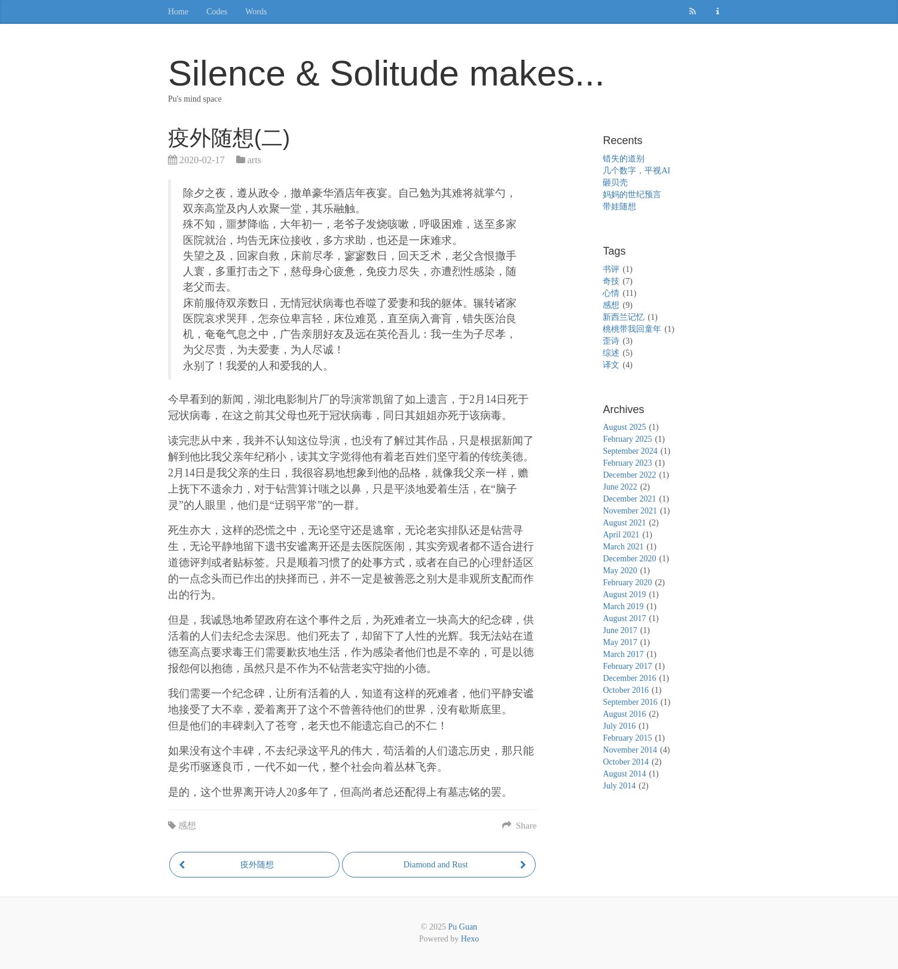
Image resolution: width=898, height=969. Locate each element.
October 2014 (626, 761)
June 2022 (620, 486)
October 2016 (626, 690)
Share (519, 825)
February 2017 (627, 666)
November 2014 (630, 749)
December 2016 (629, 678)
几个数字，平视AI (636, 170)
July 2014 (619, 785)
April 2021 (621, 534)
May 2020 (620, 570)
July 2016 (619, 726)
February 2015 (627, 737)
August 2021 (624, 522)
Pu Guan (463, 926)
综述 (611, 353)
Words (256, 11)
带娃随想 (619, 206)
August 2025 (624, 427)
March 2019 (623, 606)
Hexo (470, 938)
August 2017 (624, 618)
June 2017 (620, 630)
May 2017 (620, 642)
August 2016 (624, 714)
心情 (611, 293)
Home (178, 11)
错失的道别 (624, 158)
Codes (216, 11)
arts (254, 160)
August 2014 (624, 773)
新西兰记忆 (624, 317)
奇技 (611, 281)
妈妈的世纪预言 (632, 194)
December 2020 (629, 558)
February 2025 (627, 439)
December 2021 (629, 498)
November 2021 (630, 510)
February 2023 (627, 462)
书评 (611, 269)
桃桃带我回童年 (632, 329)
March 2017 (623, 654)
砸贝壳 (615, 182)
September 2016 (630, 702)
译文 (611, 364)
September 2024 (630, 451)
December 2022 (629, 474)
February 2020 (627, 582)
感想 (187, 825)
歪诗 (611, 341)
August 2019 (624, 594)
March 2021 (623, 546)
